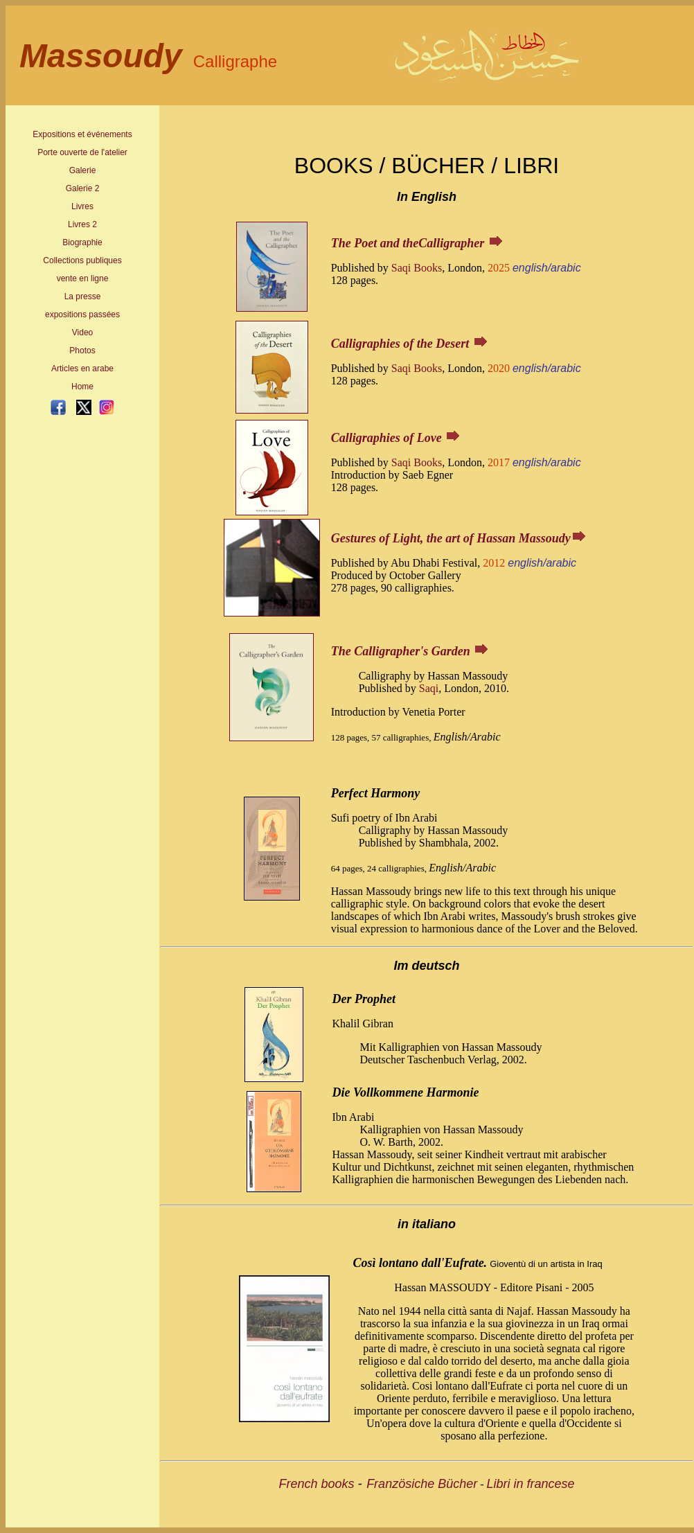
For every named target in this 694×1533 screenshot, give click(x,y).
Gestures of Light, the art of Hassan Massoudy (451, 538)
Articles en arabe (82, 368)
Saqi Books (416, 268)
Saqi (428, 688)
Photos (82, 350)
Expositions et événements (82, 134)
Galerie (82, 170)
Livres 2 (82, 224)
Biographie (82, 242)
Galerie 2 (83, 188)
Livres (82, 206)
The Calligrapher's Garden (400, 651)
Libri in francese (531, 1484)
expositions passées (82, 314)
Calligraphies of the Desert (400, 344)
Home (82, 386)
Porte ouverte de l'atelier (82, 152)
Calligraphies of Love (386, 438)
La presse (82, 296)
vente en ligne (83, 278)
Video (82, 332)
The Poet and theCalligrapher (409, 243)
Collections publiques (82, 260)
